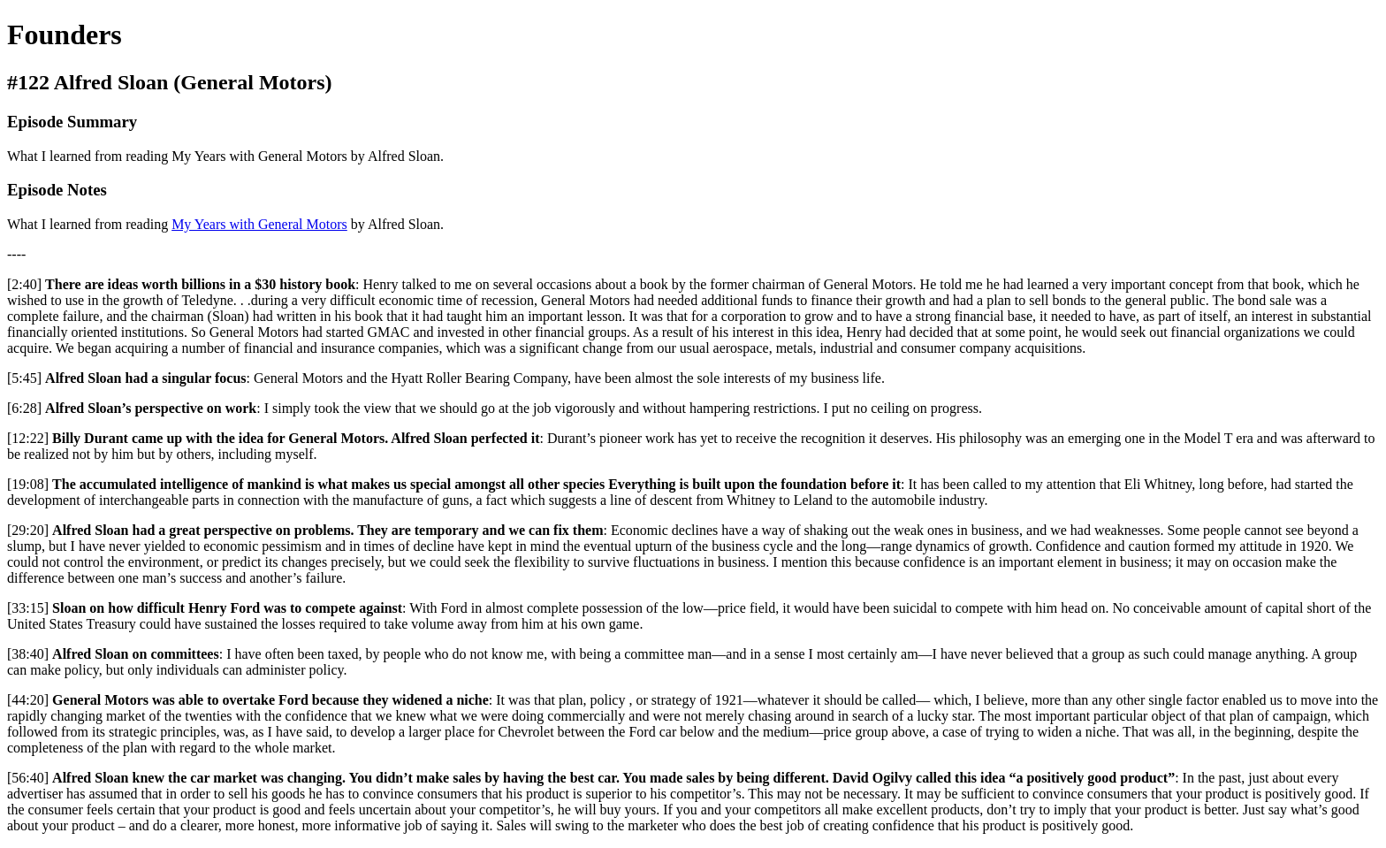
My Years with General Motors (259, 224)
